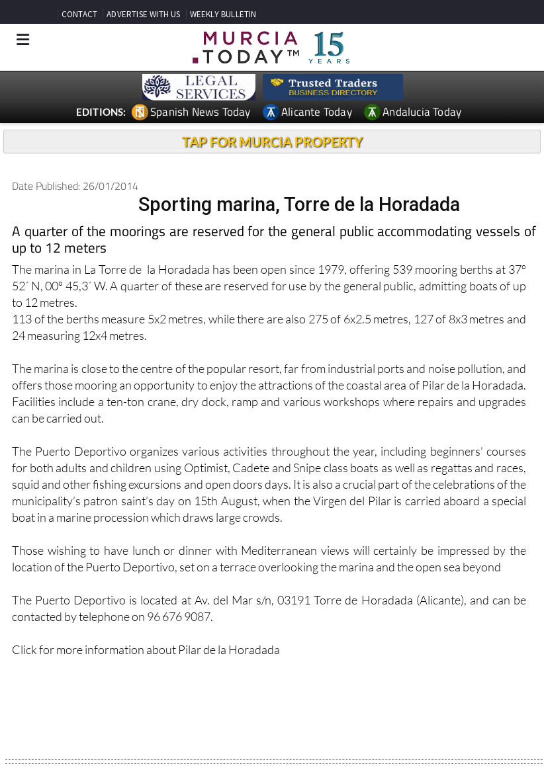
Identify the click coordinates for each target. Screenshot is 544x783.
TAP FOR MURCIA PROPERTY (272, 141)
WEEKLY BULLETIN (223, 14)
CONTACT (79, 14)
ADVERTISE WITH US (143, 14)
